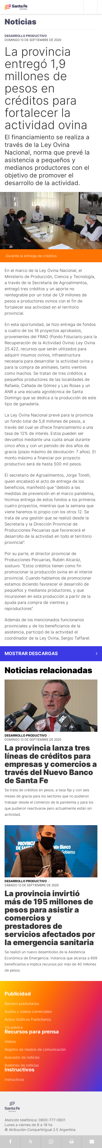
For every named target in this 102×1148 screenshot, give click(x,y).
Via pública (14, 1027)
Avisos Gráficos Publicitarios (28, 1019)
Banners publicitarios (22, 1003)
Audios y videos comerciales (28, 1011)
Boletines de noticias (22, 1065)
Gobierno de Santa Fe (16, 7)
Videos (10, 1041)
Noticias (20, 21)
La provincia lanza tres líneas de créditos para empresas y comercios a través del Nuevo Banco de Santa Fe (51, 764)
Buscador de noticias (22, 1057)
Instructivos (14, 1079)
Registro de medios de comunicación (35, 1049)
